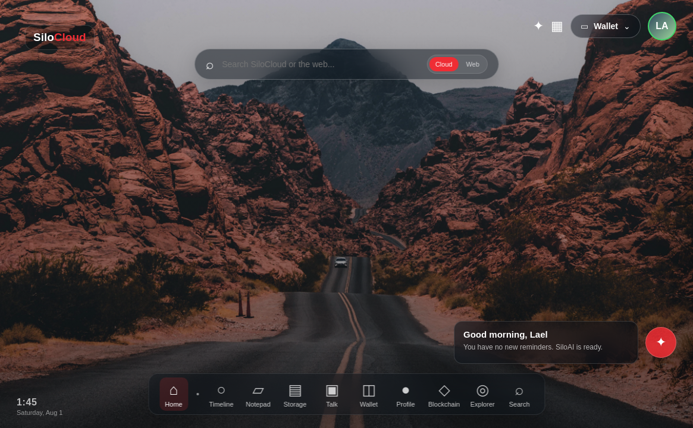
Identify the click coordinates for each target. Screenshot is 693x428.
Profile (405, 394)
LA (662, 26)
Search (519, 394)
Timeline (221, 394)
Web (472, 64)
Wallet (369, 394)
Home (173, 394)
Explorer (483, 394)
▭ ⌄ (606, 26)
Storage (295, 394)
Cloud (444, 64)
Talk (332, 394)
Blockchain (444, 394)
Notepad (258, 394)
